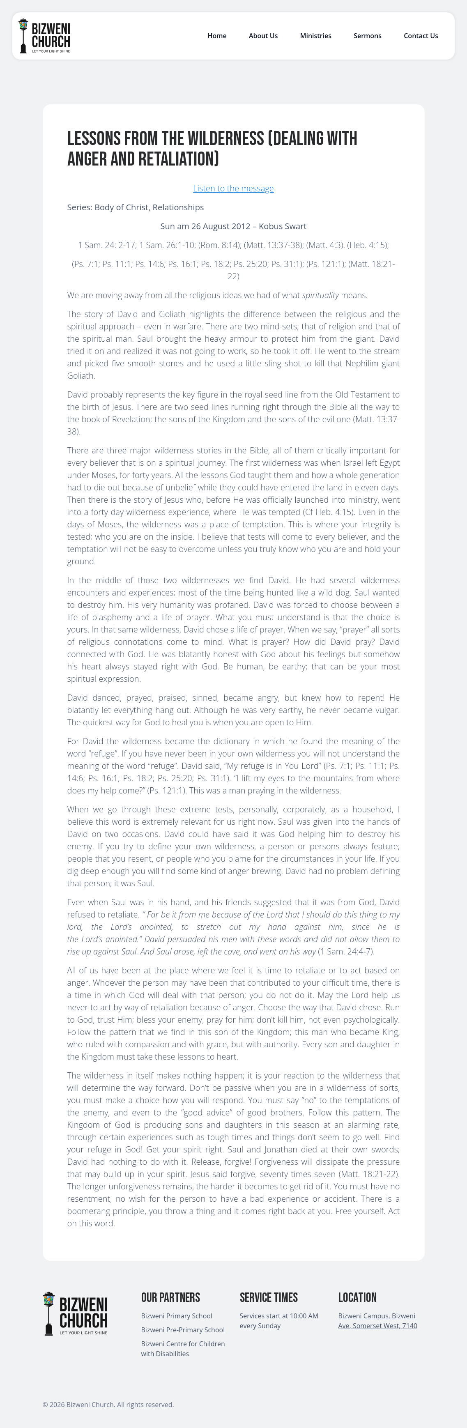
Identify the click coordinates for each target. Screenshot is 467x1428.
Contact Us (421, 35)
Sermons (368, 35)
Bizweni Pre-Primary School (183, 1329)
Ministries (315, 35)
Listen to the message (233, 188)
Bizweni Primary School (176, 1315)
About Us (263, 35)
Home (216, 35)
